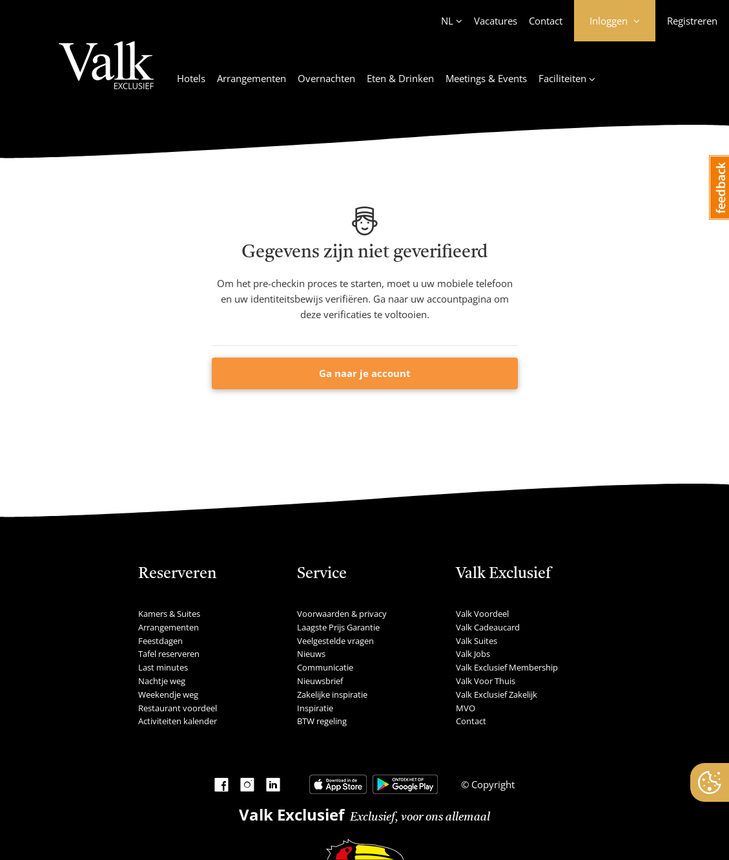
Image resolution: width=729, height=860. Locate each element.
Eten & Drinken (400, 78)
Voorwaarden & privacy (342, 613)
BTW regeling (322, 721)
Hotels (191, 78)
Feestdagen (160, 641)
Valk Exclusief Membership (507, 667)
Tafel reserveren (169, 654)
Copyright (492, 784)
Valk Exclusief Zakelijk (496, 694)
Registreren (692, 20)
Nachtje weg (161, 681)
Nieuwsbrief (320, 681)
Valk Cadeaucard (488, 627)
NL (447, 20)
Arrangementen (251, 78)
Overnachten (326, 78)
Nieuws (311, 654)
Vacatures (495, 20)
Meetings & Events (486, 78)
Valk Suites (476, 641)
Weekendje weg (168, 694)
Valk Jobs (473, 654)
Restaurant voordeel (177, 708)
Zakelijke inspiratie (332, 694)
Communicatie (325, 667)
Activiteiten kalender (177, 721)
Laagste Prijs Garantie (338, 627)
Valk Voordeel (482, 613)
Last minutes (163, 667)
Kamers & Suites (169, 613)
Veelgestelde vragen (335, 641)
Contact (545, 20)
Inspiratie (315, 708)
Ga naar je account (365, 373)
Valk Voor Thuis (485, 681)
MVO (465, 708)
